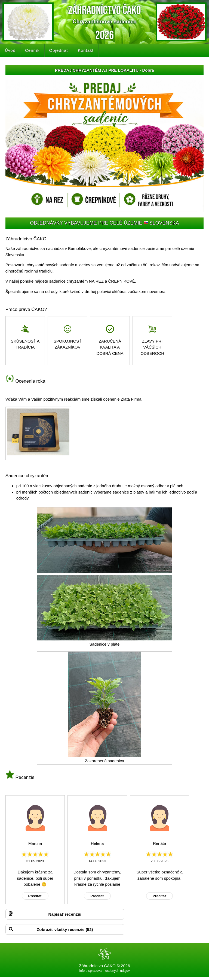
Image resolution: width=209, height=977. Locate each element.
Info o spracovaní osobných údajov (104, 971)
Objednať (58, 50)
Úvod (10, 50)
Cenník (32, 50)
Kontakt (86, 50)
